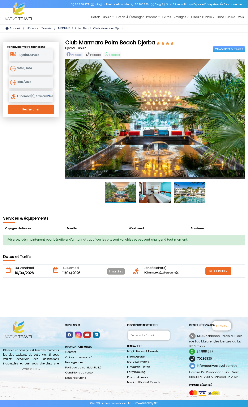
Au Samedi (71, 268)
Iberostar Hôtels (138, 362)
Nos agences (74, 362)
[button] (33, 54)
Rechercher (30, 109)
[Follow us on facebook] (69, 335)
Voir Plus (31, 369)
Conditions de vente (79, 373)
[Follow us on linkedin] (96, 335)
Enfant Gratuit (136, 357)
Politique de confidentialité (83, 367)
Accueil (12, 28)
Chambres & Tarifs (229, 49)
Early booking (136, 372)
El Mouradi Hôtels (138, 367)
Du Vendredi (24, 268)
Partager (74, 54)
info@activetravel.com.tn (217, 365)
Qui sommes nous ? (78, 357)
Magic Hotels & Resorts (142, 351)
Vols (241, 17)
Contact (70, 352)
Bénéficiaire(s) (155, 268)
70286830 (204, 358)
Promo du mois (137, 377)
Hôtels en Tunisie (39, 28)
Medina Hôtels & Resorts (143, 382)
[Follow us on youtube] (87, 335)
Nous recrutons (75, 378)
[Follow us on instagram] (78, 335)
